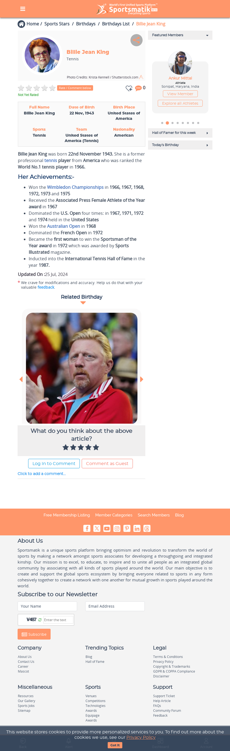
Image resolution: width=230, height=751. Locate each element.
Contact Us (26, 661)
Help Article (162, 701)
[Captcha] (58, 620)
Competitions (96, 701)
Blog (179, 515)
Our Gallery (26, 701)
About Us (25, 656)
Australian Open (63, 226)
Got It (115, 745)
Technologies (96, 705)
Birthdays (86, 24)
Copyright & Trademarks (171, 666)
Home (33, 24)
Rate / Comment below (75, 88)
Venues (91, 696)
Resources (26, 696)
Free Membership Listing (67, 515)
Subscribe (34, 634)
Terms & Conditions (168, 656)
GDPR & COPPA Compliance (174, 671)
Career (23, 666)
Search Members (154, 515)
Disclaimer (161, 676)
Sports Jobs (26, 705)
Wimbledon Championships (75, 187)
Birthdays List (116, 24)
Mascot (23, 671)
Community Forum (167, 710)
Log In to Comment (53, 464)
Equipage (93, 715)
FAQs (157, 705)
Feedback (160, 715)
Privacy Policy (141, 737)
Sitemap (24, 710)
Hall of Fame (95, 661)
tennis (50, 160)
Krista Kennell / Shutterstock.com (103, 77)
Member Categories (113, 515)
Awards (91, 710)
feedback (46, 287)
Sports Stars (57, 24)
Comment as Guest (107, 464)
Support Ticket (164, 696)
